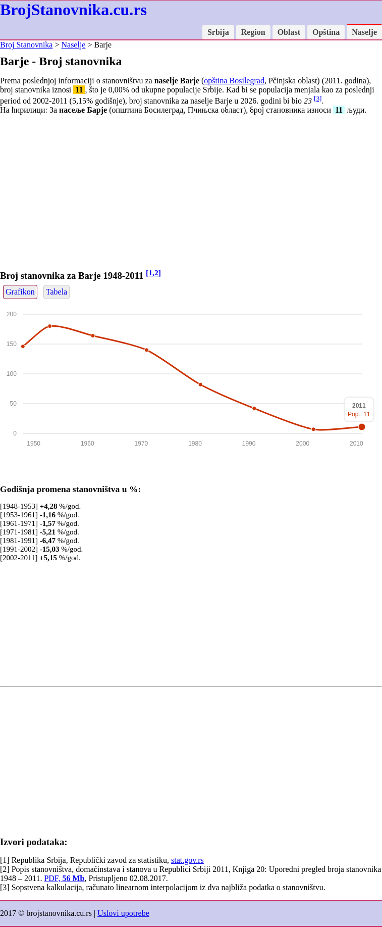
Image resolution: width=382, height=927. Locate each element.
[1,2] (153, 272)
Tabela (56, 291)
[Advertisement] (191, 193)
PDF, (64, 878)
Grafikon (20, 291)
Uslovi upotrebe (123, 913)
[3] (318, 98)
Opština (326, 32)
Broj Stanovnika (26, 44)
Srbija (218, 32)
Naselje (364, 32)
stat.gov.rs (187, 860)
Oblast (289, 32)
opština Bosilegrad (234, 80)
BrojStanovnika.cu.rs (73, 10)
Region (253, 32)
